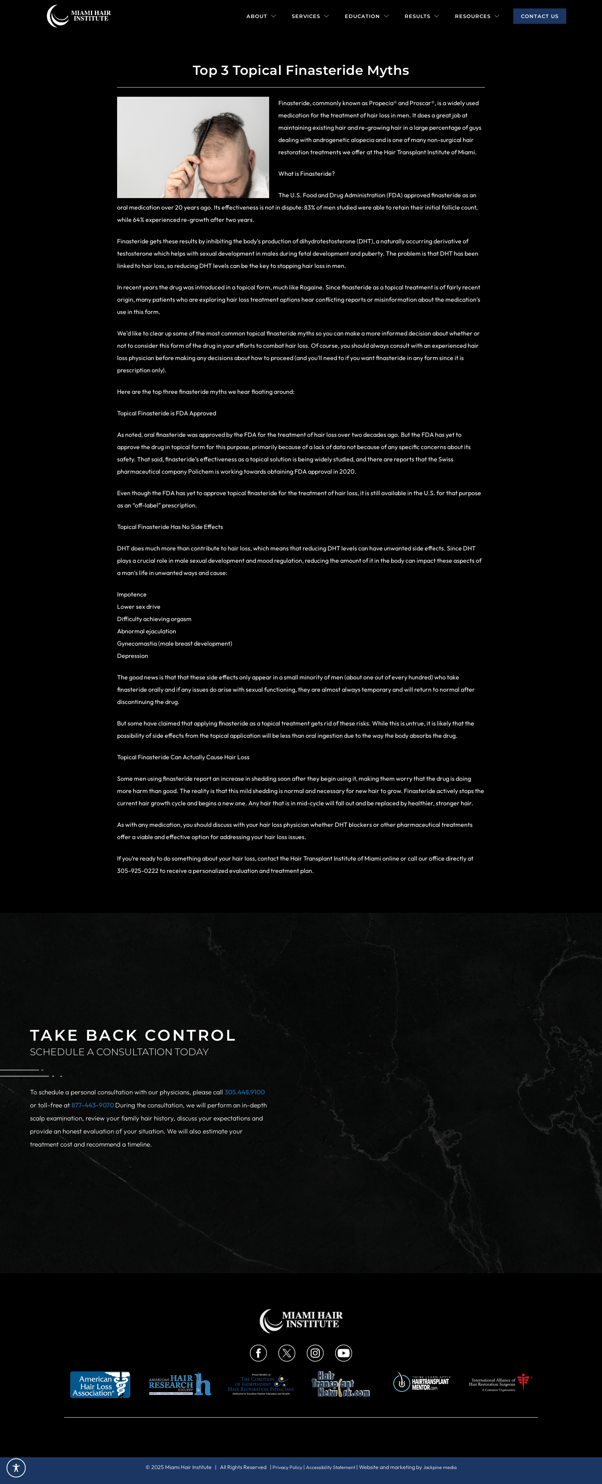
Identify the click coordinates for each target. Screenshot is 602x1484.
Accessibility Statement (331, 1467)
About (261, 16)
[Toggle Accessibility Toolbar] (16, 1468)
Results (422, 16)
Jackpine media (445, 1467)
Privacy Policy (282, 1467)
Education (367, 16)
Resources (477, 16)
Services (310, 16)
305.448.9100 (245, 1092)
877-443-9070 (93, 1105)
